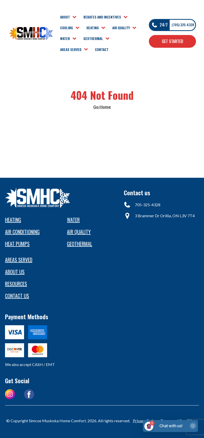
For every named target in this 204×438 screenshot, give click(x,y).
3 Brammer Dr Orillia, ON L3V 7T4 (165, 215)
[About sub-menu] (75, 17)
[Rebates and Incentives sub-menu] (127, 17)
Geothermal (93, 38)
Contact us (17, 296)
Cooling (66, 27)
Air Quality (121, 27)
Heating (92, 27)
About (65, 17)
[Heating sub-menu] (104, 28)
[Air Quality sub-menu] (135, 28)
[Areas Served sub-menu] (87, 49)
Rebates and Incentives (102, 17)
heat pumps (17, 244)
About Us (15, 272)
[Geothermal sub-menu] (109, 39)
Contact (102, 49)
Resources (16, 284)
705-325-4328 (147, 204)
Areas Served (70, 49)
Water (65, 38)
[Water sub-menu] (75, 39)
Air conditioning (22, 232)
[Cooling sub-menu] (78, 28)
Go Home (102, 106)
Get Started (172, 41)
